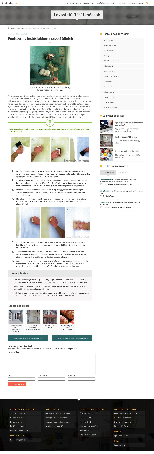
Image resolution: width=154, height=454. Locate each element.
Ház (113, 3)
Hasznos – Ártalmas (122, 420)
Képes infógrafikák (18, 442)
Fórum (124, 157)
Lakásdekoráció (86, 420)
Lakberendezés (110, 81)
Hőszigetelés (88, 3)
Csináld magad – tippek (22, 412)
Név (10, 378)
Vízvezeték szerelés (112, 93)
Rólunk (118, 443)
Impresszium (119, 448)
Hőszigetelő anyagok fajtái (56, 420)
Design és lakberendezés (92, 412)
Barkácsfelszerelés (111, 44)
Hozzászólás (14, 355)
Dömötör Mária (106, 164)
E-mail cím (43, 378)
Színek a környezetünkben (90, 429)
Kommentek (109, 157)
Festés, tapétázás (111, 64)
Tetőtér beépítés (111, 85)
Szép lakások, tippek (87, 437)
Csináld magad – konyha (113, 56)
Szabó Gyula (104, 187)
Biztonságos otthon (122, 424)
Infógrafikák (17, 438)
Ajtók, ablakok (110, 40)
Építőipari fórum (121, 438)
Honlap (71, 378)
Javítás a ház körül (17, 416)
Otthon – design (74, 3)
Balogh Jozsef (105, 176)
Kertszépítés (109, 73)
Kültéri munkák (110, 77)
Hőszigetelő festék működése (57, 416)
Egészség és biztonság (125, 412)
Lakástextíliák (85, 424)
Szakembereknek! (136, 3)
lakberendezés (23, 34)
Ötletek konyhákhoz (87, 416)
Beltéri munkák (110, 48)
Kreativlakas (9, 3)
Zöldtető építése (121, 429)
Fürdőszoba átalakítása (113, 68)
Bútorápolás (109, 52)
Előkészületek (109, 60)
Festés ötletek (102, 3)
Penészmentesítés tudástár (125, 416)
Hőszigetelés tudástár (54, 429)
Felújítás (122, 3)
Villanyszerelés (110, 89)
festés (12, 34)
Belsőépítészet (85, 433)
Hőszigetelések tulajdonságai (57, 424)
